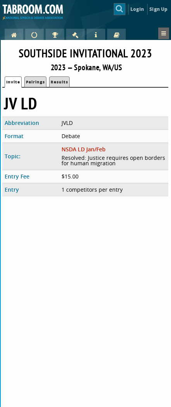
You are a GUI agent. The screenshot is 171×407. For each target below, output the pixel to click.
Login (137, 9)
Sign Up (158, 9)
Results (59, 82)
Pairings (35, 82)
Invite (13, 82)
